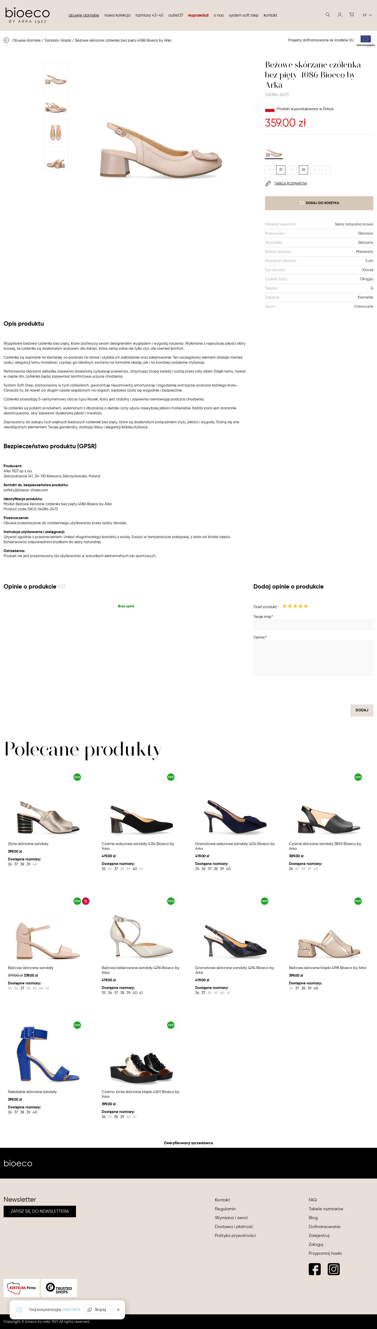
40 (315, 170)
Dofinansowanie (325, 1227)
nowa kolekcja (117, 15)
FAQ (313, 1200)
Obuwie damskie (84, 15)
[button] (339, 14)
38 (292, 170)
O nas (219, 15)
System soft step (244, 15)
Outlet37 (175, 15)
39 (303, 170)
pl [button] (367, 15)
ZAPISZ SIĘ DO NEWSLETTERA (40, 1211)
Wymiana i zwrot (231, 1218)
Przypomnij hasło (325, 1253)
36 (269, 170)
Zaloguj (316, 1244)
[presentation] (336, 690)
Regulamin (225, 1209)
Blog (313, 1218)
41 (326, 170)
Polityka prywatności (235, 1236)
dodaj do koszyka (319, 203)
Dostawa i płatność (234, 1227)
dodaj (362, 710)
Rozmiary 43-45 (149, 15)
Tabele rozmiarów (326, 1209)
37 (281, 170)
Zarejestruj (319, 1236)
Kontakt (270, 15)
